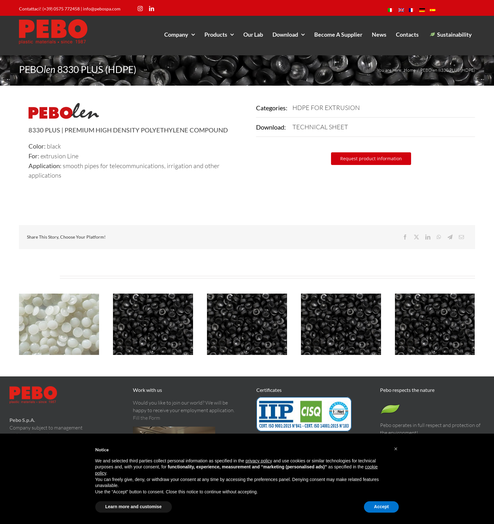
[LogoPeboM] (53, 22)
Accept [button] (381, 506)
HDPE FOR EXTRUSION (326, 108)
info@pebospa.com (102, 8)
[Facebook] (405, 237)
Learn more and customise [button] (133, 506)
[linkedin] (151, 8)
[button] (396, 449)
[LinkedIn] (428, 237)
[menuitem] (391, 10)
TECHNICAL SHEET (320, 127)
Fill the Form (146, 418)
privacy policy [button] (259, 460)
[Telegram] (450, 237)
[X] (416, 237)
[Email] (461, 237)
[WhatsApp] (439, 237)
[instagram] (140, 8)
